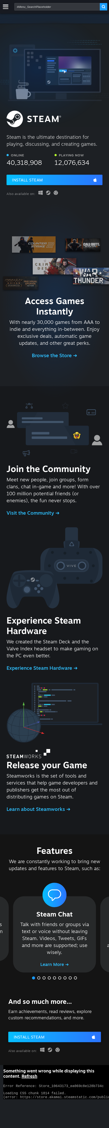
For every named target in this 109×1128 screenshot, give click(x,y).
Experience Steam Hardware (40, 668)
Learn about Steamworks (36, 809)
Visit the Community (31, 513)
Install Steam (27, 180)
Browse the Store (52, 355)
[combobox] (57, 6)
